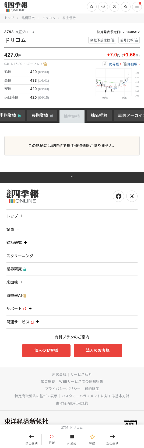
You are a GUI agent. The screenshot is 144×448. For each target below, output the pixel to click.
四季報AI (16, 295)
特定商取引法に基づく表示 (36, 396)
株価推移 (99, 115)
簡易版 (114, 64)
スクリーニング (19, 256)
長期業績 (39, 115)
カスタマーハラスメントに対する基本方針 (95, 396)
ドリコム (48, 18)
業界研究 (16, 269)
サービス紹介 (81, 374)
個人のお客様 (46, 350)
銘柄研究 (28, 18)
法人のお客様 (98, 350)
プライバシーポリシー (63, 389)
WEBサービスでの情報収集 (81, 381)
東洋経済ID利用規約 (72, 403)
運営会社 (59, 374)
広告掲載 (48, 381)
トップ (9, 18)
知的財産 (92, 389)
